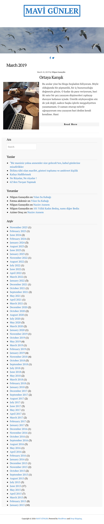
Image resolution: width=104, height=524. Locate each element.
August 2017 (17, 398)
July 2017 (15, 402)
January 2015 (17, 505)
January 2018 (17, 387)
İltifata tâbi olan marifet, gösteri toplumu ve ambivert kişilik (44, 170)
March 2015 (16, 497)
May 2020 (15, 322)
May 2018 (15, 375)
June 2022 (15, 269)
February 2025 (18, 231)
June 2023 (15, 250)
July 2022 (15, 265)
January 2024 (17, 242)
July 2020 (15, 318)
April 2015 (16, 493)
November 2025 (19, 227)
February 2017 (18, 421)
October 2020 (17, 311)
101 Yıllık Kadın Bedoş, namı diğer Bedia (56, 208)
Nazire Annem (41, 204)
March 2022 (16, 276)
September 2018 (19, 364)
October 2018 (17, 360)
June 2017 (15, 406)
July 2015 (15, 482)
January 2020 (17, 330)
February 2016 (18, 455)
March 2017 (16, 417)
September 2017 (19, 394)
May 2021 (15, 296)
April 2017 (16, 413)
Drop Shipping (76, 518)
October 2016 (17, 436)
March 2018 (16, 379)
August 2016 (17, 444)
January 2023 (17, 254)
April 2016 (16, 451)
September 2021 (19, 292)
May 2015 (15, 490)
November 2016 (19, 432)
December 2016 (18, 429)
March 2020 (16, 326)
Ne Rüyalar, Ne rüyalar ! (23, 178)
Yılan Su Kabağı (42, 197)
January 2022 (17, 280)
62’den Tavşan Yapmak (23, 182)
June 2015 (15, 486)
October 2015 (17, 470)
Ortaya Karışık (51, 77)
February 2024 (18, 238)
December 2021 (18, 284)
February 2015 (18, 501)
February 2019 (18, 349)
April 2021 (16, 299)
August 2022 (17, 261)
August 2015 (17, 478)
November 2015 (19, 467)
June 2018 (15, 372)
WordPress (62, 518)
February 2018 (18, 383)
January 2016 (17, 459)
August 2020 (17, 315)
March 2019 (16, 345)
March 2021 (16, 303)
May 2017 (15, 410)
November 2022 (19, 257)
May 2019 (15, 341)
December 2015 (18, 463)
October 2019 (17, 337)
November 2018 (19, 356)
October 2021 (17, 288)
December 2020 (18, 307)
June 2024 (15, 235)
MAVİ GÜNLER (52, 11)
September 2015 (19, 474)
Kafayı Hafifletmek (20, 174)
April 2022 (16, 273)
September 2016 (19, 440)
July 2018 (15, 368)
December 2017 (18, 391)
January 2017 (17, 425)
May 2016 (15, 448)
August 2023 (17, 246)
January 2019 (17, 353)
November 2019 (19, 334)
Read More (70, 124)
